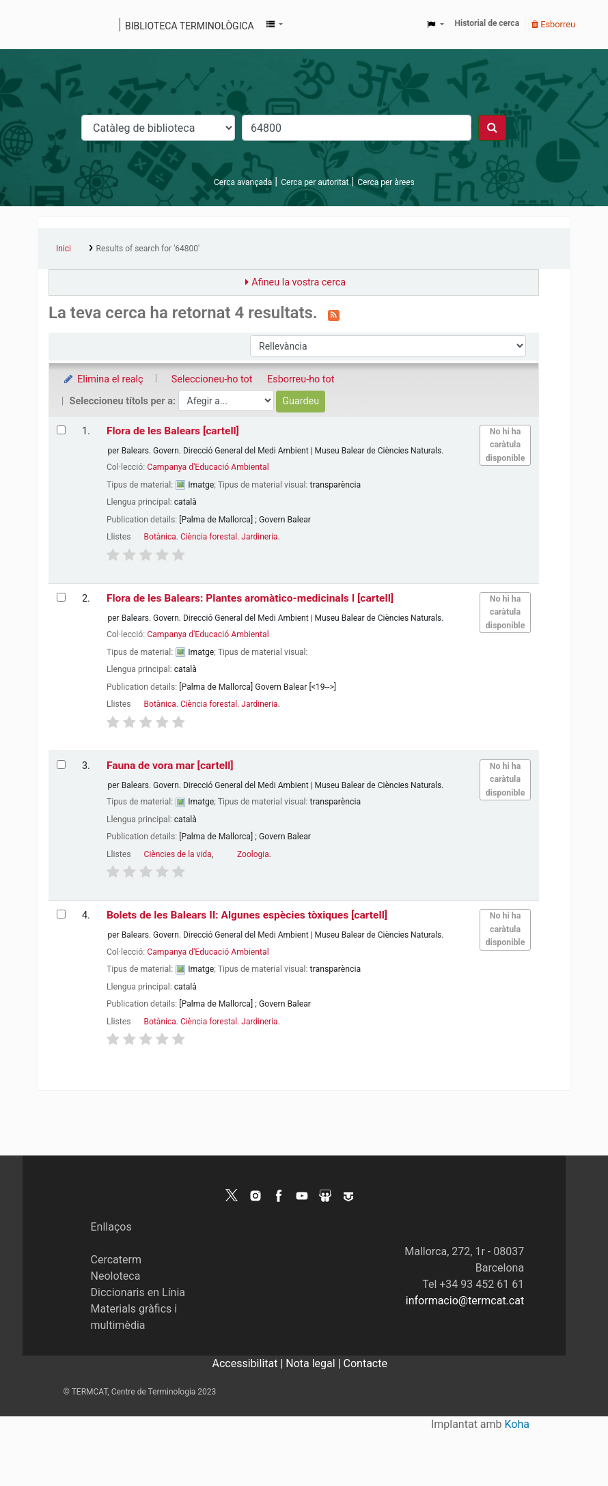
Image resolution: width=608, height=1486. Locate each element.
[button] (274, 24)
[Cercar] (492, 128)
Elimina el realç (102, 379)
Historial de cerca (487, 23)
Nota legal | (314, 1363)
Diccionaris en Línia (138, 1292)
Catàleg (53, 24)
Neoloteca (116, 1276)
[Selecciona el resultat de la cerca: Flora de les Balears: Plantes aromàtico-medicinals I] (61, 597)
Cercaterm (116, 1259)
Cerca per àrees (385, 182)
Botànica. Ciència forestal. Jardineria (211, 537)
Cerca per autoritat (314, 182)
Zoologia (253, 854)
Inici (63, 248)
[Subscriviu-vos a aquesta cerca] (334, 314)
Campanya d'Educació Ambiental (207, 467)
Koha (517, 1424)
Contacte (365, 1363)
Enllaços (111, 1226)
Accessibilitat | (249, 1363)
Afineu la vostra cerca (298, 282)
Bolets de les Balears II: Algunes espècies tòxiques (247, 915)
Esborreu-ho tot (300, 379)
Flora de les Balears (173, 431)
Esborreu (553, 24)
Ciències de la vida (178, 854)
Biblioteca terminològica (189, 25)
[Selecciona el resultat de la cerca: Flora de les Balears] (61, 429)
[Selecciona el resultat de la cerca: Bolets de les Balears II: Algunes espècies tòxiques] (61, 914)
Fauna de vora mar (170, 765)
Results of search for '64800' (147, 248)
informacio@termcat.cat (465, 1300)
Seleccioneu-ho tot (212, 379)
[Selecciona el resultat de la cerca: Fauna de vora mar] (61, 764)
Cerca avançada (243, 182)
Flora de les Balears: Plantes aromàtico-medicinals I (250, 598)
